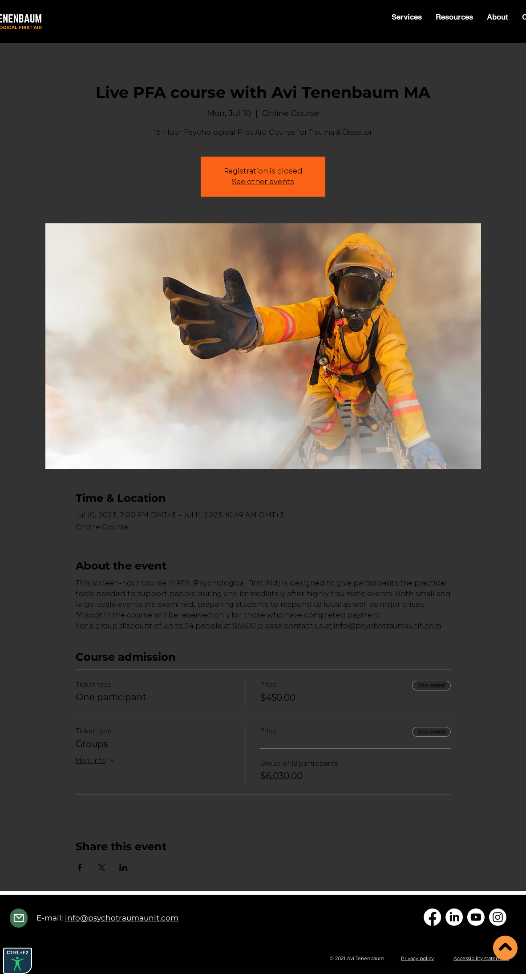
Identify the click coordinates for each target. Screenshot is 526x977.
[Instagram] (497, 917)
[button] (454, 17)
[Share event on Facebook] (80, 867)
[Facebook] (432, 917)
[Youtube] (476, 917)
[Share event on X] (101, 867)
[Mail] (19, 918)
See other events (263, 182)
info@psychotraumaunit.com (121, 917)
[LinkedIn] (454, 917)
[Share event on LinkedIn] (123, 867)
